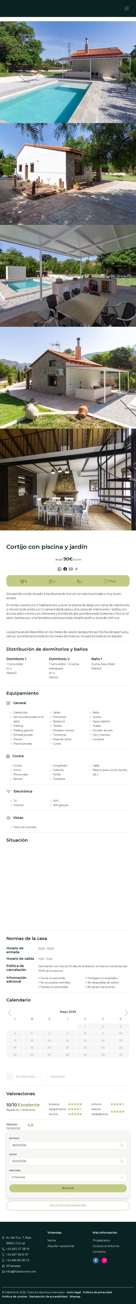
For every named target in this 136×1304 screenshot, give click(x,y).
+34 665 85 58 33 (17, 1260)
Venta (51, 1240)
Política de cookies (14, 1296)
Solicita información (68, 1205)
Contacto (99, 1251)
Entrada (14, 1138)
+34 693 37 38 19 (17, 1249)
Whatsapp (13, 1266)
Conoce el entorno (106, 1246)
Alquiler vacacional (60, 1246)
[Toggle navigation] (127, 8)
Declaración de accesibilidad (48, 1296)
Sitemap (75, 1296)
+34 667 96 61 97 (17, 1254)
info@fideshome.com (21, 1271)
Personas (15, 1170)
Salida (13, 1154)
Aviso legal (74, 1292)
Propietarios (101, 1240)
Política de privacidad (97, 1292)
